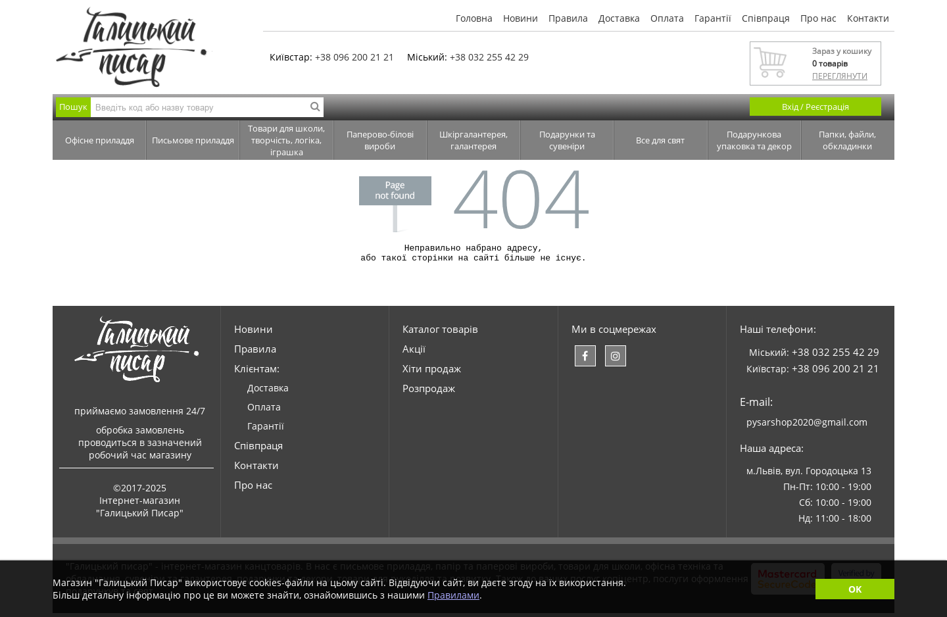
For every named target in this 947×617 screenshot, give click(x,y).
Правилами (453, 595)
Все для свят (660, 140)
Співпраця (766, 18)
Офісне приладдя (99, 140)
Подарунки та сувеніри (567, 140)
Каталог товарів (440, 332)
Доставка (619, 18)
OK (855, 589)
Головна (474, 18)
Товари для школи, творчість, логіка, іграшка (286, 140)
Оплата (667, 18)
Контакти (868, 18)
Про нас (818, 18)
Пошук (73, 106)
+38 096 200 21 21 (354, 57)
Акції (413, 352)
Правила (568, 18)
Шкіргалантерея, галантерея (473, 140)
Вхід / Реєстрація (815, 106)
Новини (520, 18)
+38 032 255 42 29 (489, 57)
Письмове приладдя (193, 140)
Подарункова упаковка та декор (754, 140)
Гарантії (712, 18)
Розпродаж (428, 392)
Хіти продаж (431, 372)
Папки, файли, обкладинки (847, 140)
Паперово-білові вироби (380, 140)
